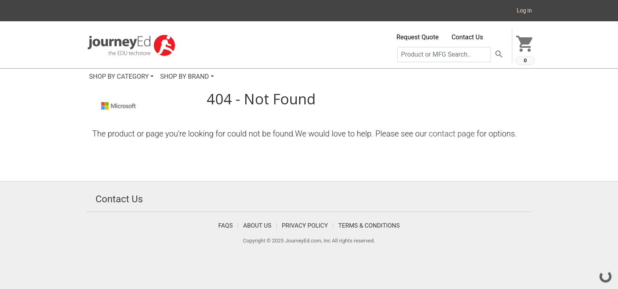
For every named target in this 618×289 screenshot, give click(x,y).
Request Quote (417, 37)
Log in (524, 10)
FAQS (225, 225)
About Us (257, 225)
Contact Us (467, 37)
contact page (452, 133)
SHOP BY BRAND (184, 76)
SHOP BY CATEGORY (119, 76)
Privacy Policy (305, 225)
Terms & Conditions (369, 225)
